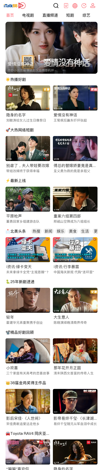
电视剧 (28, 15)
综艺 (86, 15)
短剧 (70, 15)
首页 (10, 15)
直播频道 (50, 15)
